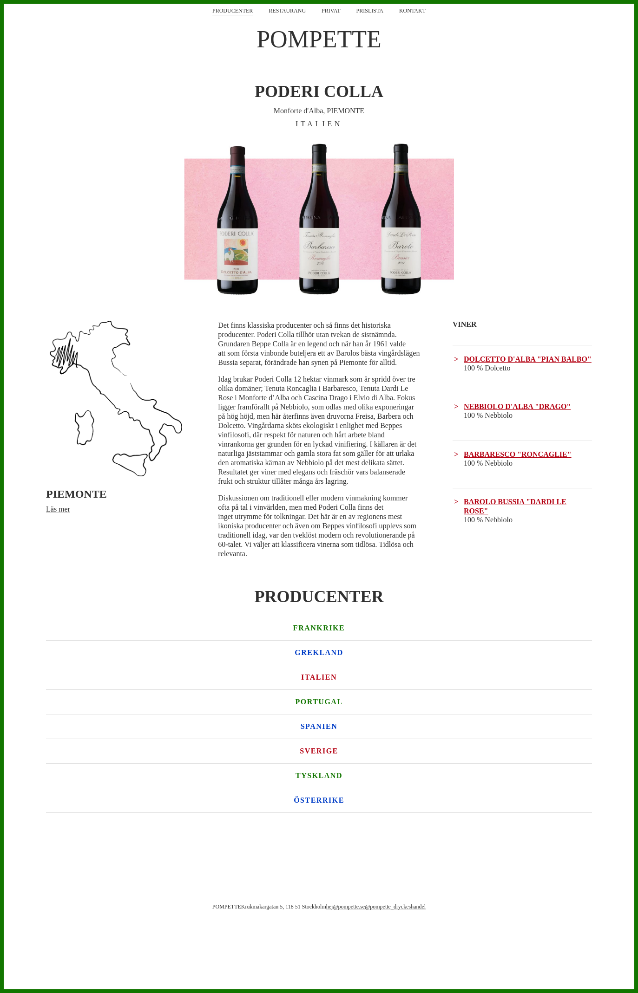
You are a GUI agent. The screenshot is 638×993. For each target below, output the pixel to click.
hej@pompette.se (345, 906)
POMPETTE (319, 39)
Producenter (232, 10)
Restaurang (287, 10)
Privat (331, 10)
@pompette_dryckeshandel (395, 906)
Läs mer (58, 509)
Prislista (369, 10)
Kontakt (412, 10)
